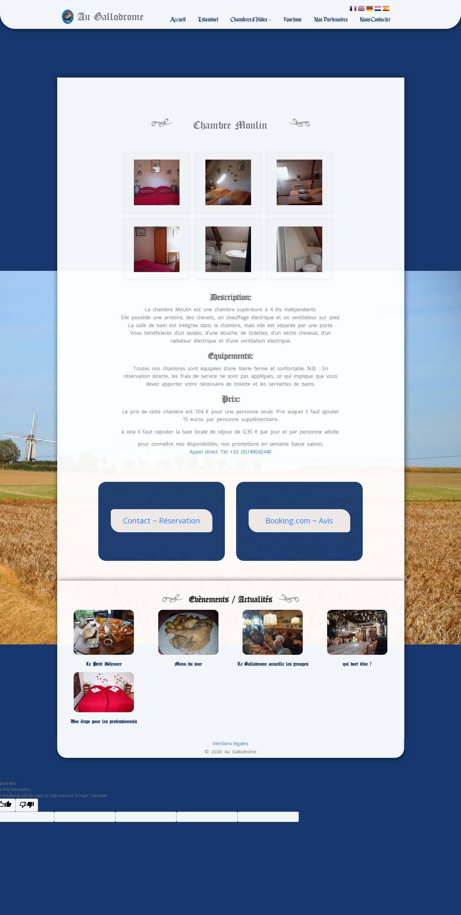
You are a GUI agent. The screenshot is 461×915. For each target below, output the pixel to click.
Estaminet (208, 19)
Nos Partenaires (330, 19)
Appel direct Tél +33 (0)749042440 (230, 451)
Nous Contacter (375, 19)
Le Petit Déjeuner (104, 664)
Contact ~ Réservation (161, 520)
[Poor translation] (27, 805)
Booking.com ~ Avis (299, 520)
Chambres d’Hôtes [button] (250, 19)
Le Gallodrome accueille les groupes (272, 664)
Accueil (178, 19)
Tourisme (292, 19)
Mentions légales (230, 743)
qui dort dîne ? (357, 664)
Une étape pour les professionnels (104, 721)
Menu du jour (188, 664)
